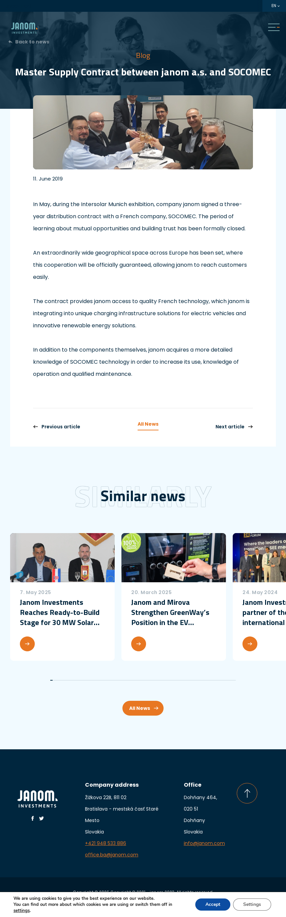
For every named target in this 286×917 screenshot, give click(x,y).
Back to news (32, 41)
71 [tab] (218, 680)
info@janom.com (204, 843)
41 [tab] (146, 680)
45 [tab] (156, 680)
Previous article (56, 426)
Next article (234, 426)
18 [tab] (92, 680)
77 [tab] (232, 680)
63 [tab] (199, 680)
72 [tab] (220, 680)
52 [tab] (173, 680)
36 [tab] (135, 680)
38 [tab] (139, 680)
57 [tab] (184, 680)
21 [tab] (99, 680)
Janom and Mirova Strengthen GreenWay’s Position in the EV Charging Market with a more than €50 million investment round (170, 612)
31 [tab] (123, 680)
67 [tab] (208, 680)
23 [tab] (104, 680)
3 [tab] (56, 680)
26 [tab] (111, 680)
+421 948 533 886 (105, 843)
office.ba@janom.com (111, 854)
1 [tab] (51, 680)
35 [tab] (132, 680)
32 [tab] (125, 680)
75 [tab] (227, 680)
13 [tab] (80, 680)
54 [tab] (177, 680)
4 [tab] (58, 680)
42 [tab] (149, 680)
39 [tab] (142, 680)
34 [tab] (130, 680)
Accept (212, 904)
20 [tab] (96, 680)
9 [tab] (70, 680)
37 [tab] (137, 680)
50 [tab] (168, 680)
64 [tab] (201, 680)
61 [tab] (194, 680)
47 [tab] (161, 680)
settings (21, 911)
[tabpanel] (62, 597)
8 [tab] (68, 680)
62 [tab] (196, 680)
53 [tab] (175, 680)
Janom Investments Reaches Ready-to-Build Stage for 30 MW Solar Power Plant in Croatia (59, 612)
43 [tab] (151, 680)
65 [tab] (203, 680)
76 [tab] (230, 680)
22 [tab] (101, 680)
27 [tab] (113, 680)
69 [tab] (213, 680)
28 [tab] (115, 680)
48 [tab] (163, 680)
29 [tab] (118, 680)
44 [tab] (153, 680)
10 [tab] (73, 680)
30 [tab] (120, 680)
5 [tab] (61, 680)
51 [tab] (170, 680)
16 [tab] (87, 680)
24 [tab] (106, 680)
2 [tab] (54, 680)
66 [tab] (206, 680)
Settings (252, 904)
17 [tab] (89, 680)
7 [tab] (65, 680)
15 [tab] (85, 680)
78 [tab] (234, 680)
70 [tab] (215, 680)
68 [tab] (210, 680)
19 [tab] (94, 680)
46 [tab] (158, 680)
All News (148, 424)
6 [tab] (63, 680)
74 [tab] (225, 680)
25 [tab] (108, 680)
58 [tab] (187, 680)
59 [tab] (189, 680)
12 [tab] (78, 680)
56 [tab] (182, 680)
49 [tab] (165, 680)
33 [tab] (127, 680)
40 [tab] (144, 680)
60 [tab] (192, 680)
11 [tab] (75, 680)
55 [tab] (180, 680)
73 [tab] (223, 680)
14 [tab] (82, 680)
